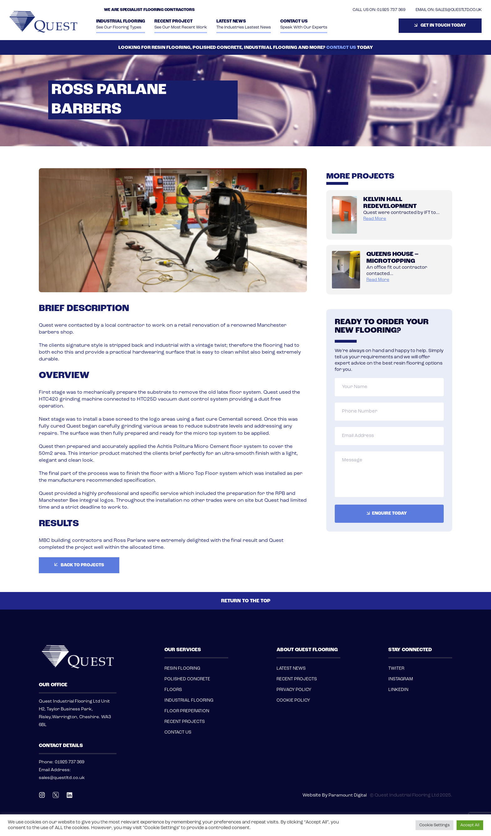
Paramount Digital (347, 795)
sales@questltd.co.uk (62, 778)
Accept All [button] (469, 825)
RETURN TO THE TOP (245, 601)
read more (374, 218)
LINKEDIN (398, 690)
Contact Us (303, 24)
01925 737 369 (391, 10)
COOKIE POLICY (293, 700)
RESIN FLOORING (182, 668)
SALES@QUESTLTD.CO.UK (458, 10)
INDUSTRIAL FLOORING (120, 24)
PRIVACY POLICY (294, 690)
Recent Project (180, 24)
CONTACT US (341, 47)
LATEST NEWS (291, 668)
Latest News (243, 24)
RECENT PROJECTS (184, 721)
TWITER (396, 668)
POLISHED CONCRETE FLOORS (187, 684)
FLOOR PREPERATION (186, 711)
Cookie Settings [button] (434, 825)
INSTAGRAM (400, 679)
